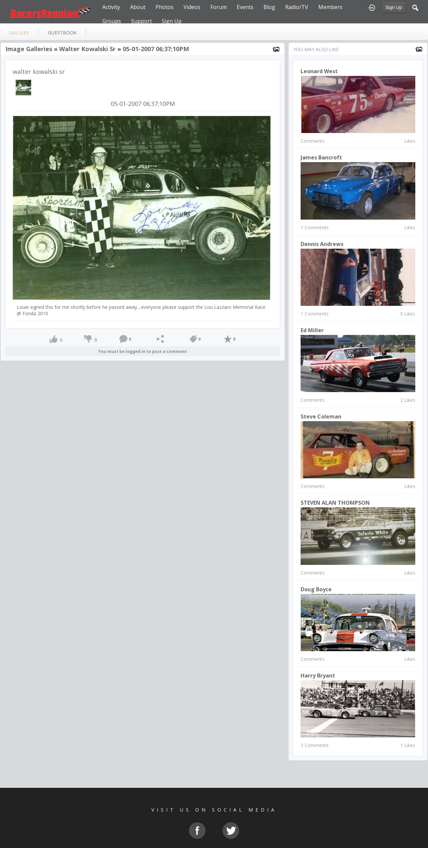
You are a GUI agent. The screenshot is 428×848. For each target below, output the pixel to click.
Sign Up (393, 7)
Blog (269, 7)
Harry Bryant (318, 675)
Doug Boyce (316, 589)
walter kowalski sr (87, 49)
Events (245, 7)
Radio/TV (296, 7)
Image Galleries (28, 49)
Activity (111, 7)
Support (141, 21)
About (137, 7)
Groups (111, 21)
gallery (19, 32)
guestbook (62, 32)
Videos (192, 7)
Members (330, 7)
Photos (164, 7)
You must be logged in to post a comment (142, 351)
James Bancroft (321, 157)
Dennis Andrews (322, 244)
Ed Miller (312, 330)
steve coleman (321, 416)
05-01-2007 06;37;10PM (156, 49)
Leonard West (319, 71)
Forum (218, 7)
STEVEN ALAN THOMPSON (335, 502)
